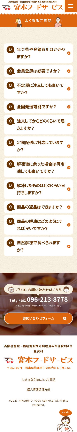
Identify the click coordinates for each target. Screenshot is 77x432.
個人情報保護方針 (38, 389)
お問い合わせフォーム (38, 318)
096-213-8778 (47, 299)
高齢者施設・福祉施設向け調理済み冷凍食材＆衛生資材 (32, 5)
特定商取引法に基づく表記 (38, 380)
